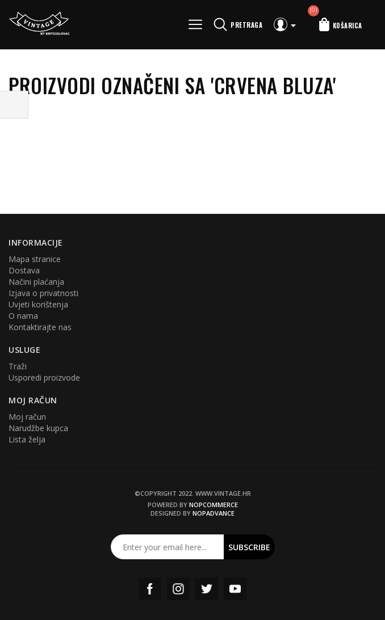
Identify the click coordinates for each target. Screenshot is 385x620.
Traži (18, 366)
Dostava (24, 270)
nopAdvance (213, 513)
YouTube (235, 588)
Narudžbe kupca (38, 428)
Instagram (178, 588)
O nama (23, 315)
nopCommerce (213, 504)
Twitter (206, 588)
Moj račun (27, 416)
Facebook (150, 588)
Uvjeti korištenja (38, 304)
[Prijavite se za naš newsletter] (167, 546)
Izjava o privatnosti (43, 293)
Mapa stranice (35, 259)
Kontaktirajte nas (40, 327)
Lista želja (27, 439)
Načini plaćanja (36, 281)
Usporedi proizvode (44, 377)
